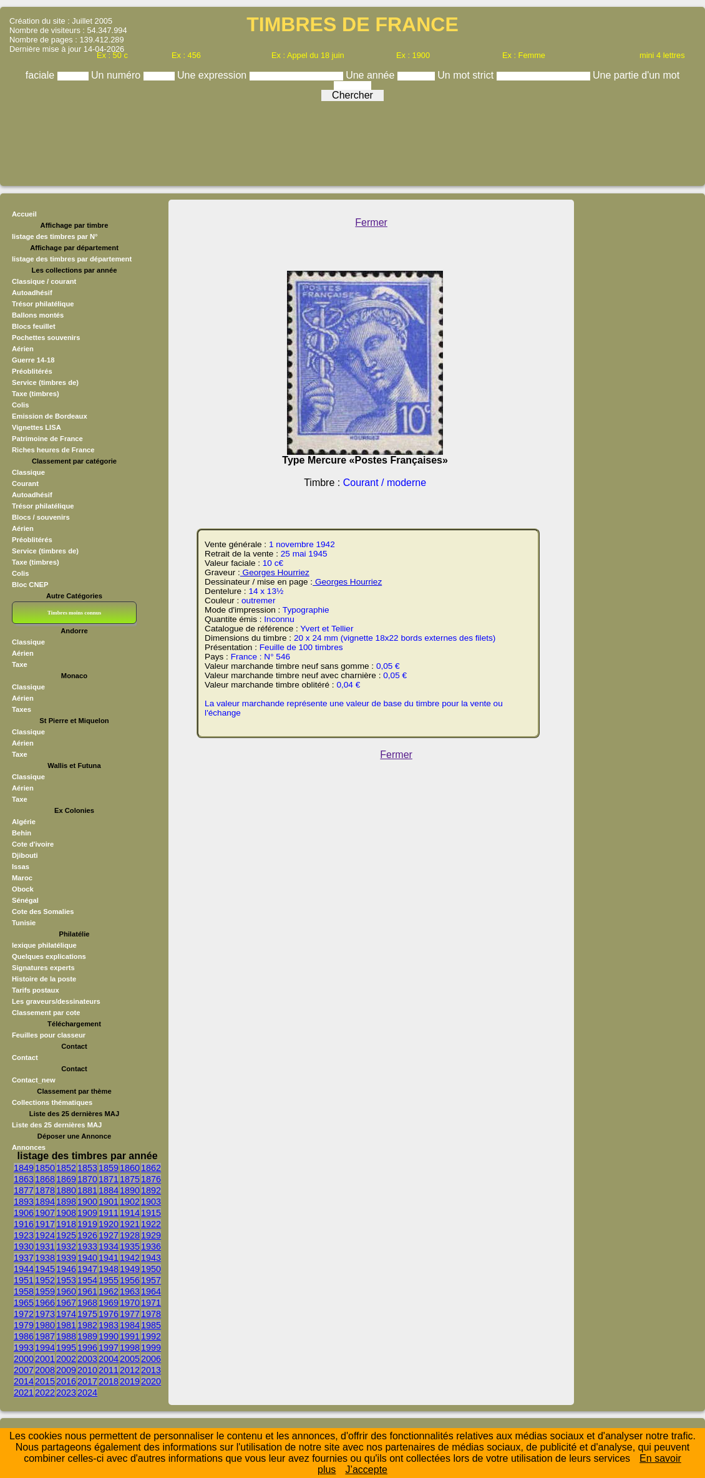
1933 (87, 1247)
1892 (151, 1190)
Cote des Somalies (43, 911)
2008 (45, 1370)
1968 (87, 1303)
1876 (151, 1179)
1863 (24, 1179)
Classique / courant (44, 281)
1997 (109, 1348)
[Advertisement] (352, 140)
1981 (66, 1325)
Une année (371, 75)
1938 (45, 1258)
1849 (24, 1168)
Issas (20, 866)
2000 (24, 1359)
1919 (87, 1224)
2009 (66, 1370)
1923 (24, 1235)
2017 (87, 1381)
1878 (45, 1190)
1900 (87, 1202)
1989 (87, 1336)
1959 (45, 1291)
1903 (151, 1202)
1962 (109, 1291)
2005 (130, 1359)
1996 (87, 1348)
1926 (87, 1235)
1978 (151, 1314)
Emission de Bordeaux (49, 416)
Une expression (213, 75)
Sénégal (25, 900)
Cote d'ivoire (33, 844)
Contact (25, 1057)
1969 (109, 1303)
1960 (66, 1291)
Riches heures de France (53, 450)
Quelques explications (49, 956)
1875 (130, 1179)
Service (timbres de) (45, 382)
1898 (66, 1202)
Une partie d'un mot (636, 75)
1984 (130, 1325)
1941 (109, 1258)
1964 (151, 1291)
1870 (87, 1179)
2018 (109, 1381)
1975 (87, 1314)
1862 (151, 1168)
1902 (130, 1202)
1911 (109, 1213)
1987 (45, 1336)
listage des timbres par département (72, 259)
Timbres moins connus (74, 613)
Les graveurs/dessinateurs (56, 1001)
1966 (45, 1303)
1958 (24, 1291)
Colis (20, 405)
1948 (109, 1269)
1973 (45, 1314)
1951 (24, 1280)
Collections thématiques (52, 1102)
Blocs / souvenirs (41, 517)
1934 (109, 1247)
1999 (151, 1348)
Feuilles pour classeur (48, 1035)
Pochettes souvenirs (46, 337)
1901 (109, 1202)
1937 (24, 1258)
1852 (66, 1168)
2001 (45, 1359)
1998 (130, 1348)
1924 (45, 1235)
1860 (130, 1168)
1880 (66, 1190)
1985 (151, 1325)
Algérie (24, 821)
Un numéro (117, 75)
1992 (151, 1336)
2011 (109, 1370)
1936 (151, 1247)
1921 (130, 1224)
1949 (130, 1269)
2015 (45, 1381)
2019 (130, 1381)
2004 (109, 1359)
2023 (66, 1393)
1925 (66, 1235)
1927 (109, 1235)
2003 (87, 1359)
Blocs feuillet (34, 326)
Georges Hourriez (274, 572)
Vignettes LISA (36, 427)
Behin (21, 833)
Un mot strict (466, 75)
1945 (45, 1269)
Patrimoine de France (47, 438)
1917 (45, 1224)
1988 (66, 1336)
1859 (109, 1168)
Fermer (371, 222)
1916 (24, 1224)
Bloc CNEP (30, 584)
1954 (87, 1280)
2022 (45, 1393)
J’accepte (366, 1469)
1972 (24, 1314)
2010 (87, 1370)
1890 (130, 1190)
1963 (130, 1291)
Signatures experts (43, 967)
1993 (24, 1348)
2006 (151, 1359)
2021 (24, 1393)
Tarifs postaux (35, 990)
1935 (130, 1247)
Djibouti (25, 855)
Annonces (29, 1147)
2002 (66, 1359)
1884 (109, 1190)
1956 (130, 1280)
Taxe (19, 664)
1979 (24, 1325)
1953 (66, 1280)
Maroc (22, 878)
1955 (109, 1280)
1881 (87, 1190)
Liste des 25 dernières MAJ (57, 1125)
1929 (151, 1235)
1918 (66, 1224)
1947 (87, 1269)
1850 (45, 1168)
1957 (151, 1280)
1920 (109, 1224)
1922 (151, 1224)
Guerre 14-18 (33, 360)
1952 (45, 1280)
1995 (66, 1348)
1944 (24, 1269)
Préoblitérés (32, 371)
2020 (151, 1381)
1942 (130, 1258)
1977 (130, 1314)
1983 (109, 1325)
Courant (25, 483)
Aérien (23, 348)
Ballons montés (38, 315)
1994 (45, 1348)
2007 (24, 1370)
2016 (66, 1381)
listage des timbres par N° (55, 236)
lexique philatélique (44, 945)
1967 (66, 1303)
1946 (66, 1269)
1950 (151, 1269)
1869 (66, 1179)
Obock (23, 889)
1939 (66, 1258)
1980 (45, 1325)
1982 (87, 1325)
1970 (130, 1303)
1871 (109, 1179)
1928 (130, 1235)
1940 (87, 1258)
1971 (151, 1303)
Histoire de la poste (44, 979)
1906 (24, 1213)
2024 (87, 1393)
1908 (66, 1213)
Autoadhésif (32, 292)
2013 (151, 1370)
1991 (130, 1336)
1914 (130, 1213)
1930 (24, 1247)
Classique (28, 472)
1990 (109, 1336)
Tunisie (24, 922)
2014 (24, 1381)
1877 (24, 1190)
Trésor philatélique (43, 304)
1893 (24, 1202)
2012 (130, 1370)
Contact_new (34, 1080)
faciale (41, 75)
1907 (45, 1213)
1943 (151, 1258)
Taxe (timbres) (35, 393)
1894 (45, 1202)
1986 (24, 1336)
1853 (87, 1168)
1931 (45, 1247)
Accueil (24, 214)
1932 (66, 1247)
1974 (66, 1314)
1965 (24, 1303)
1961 (87, 1291)
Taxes (21, 709)
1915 (151, 1213)
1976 (109, 1314)
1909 (87, 1213)
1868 (45, 1179)
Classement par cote (46, 1012)
